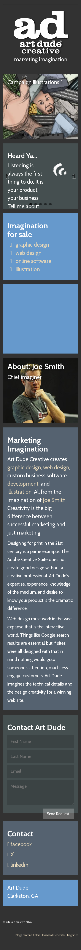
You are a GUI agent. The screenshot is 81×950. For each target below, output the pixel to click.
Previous (9, 106)
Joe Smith (54, 500)
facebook (19, 844)
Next (71, 106)
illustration (23, 269)
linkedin (17, 865)
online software (29, 261)
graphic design (28, 244)
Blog (18, 935)
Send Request (58, 813)
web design (24, 253)
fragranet (72, 935)
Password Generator (53, 935)
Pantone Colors (31, 935)
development (22, 483)
